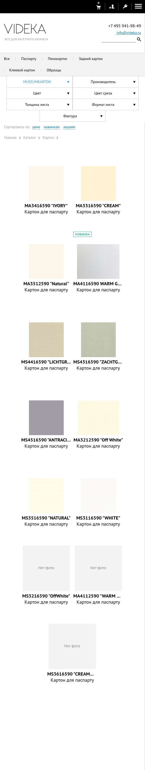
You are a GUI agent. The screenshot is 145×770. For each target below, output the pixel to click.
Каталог (29, 137)
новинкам (52, 126)
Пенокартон (57, 58)
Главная (10, 137)
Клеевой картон (22, 70)
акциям (69, 126)
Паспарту (28, 58)
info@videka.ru (129, 32)
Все (7, 58)
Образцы (54, 70)
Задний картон (91, 58)
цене (36, 126)
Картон (48, 137)
